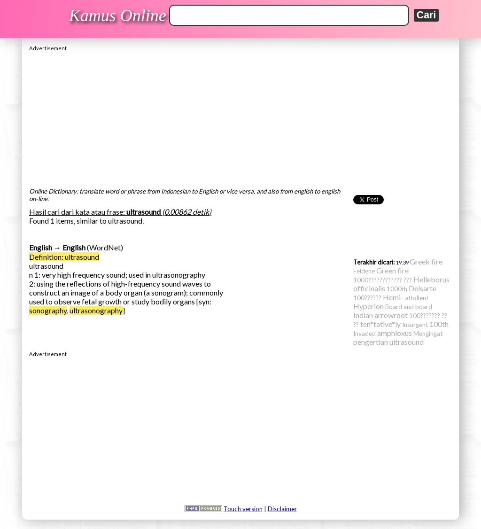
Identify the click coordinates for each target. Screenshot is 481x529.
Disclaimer (282, 509)
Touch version (243, 509)
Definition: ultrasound (64, 256)
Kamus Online (117, 15)
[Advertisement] (240, 117)
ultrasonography (96, 310)
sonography (48, 310)
